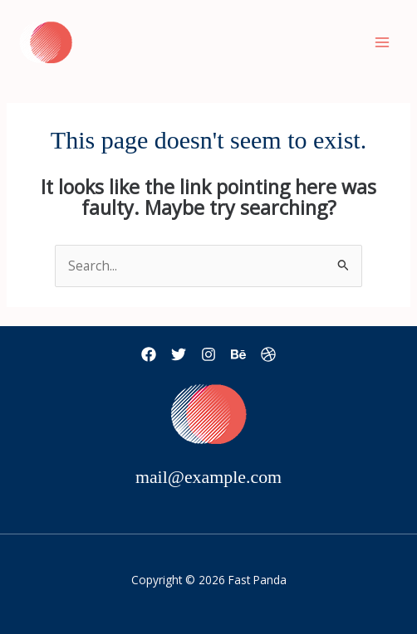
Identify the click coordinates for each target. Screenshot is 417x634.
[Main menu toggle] (382, 42)
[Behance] (238, 354)
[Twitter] (178, 354)
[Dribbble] (268, 354)
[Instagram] (208, 354)
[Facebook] (148, 354)
